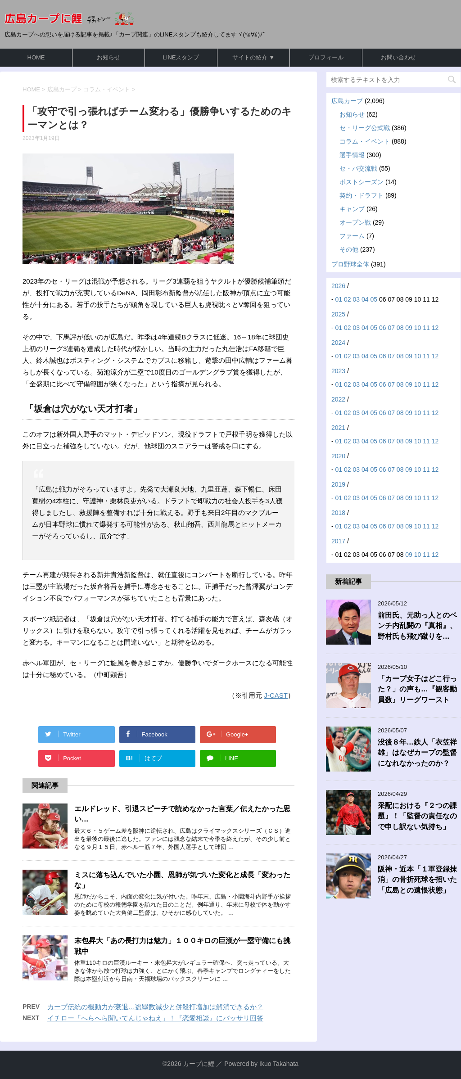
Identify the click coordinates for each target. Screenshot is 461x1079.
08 (400, 327)
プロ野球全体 (350, 264)
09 (408, 327)
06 (382, 327)
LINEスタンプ (181, 57)
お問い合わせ (398, 57)
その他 (348, 249)
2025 (338, 314)
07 (391, 327)
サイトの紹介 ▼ (253, 57)
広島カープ (347, 100)
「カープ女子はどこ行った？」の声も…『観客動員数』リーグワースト (417, 689)
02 (347, 299)
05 (373, 299)
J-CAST (276, 695)
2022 (338, 399)
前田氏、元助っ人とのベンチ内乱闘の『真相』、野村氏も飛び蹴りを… (417, 625)
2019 (338, 484)
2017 (338, 541)
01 (339, 299)
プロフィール (325, 57)
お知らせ (108, 57)
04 (365, 299)
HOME (36, 57)
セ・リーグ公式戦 (364, 127)
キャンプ (352, 208)
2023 (338, 371)
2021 (338, 427)
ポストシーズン (361, 181)
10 (417, 327)
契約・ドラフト (361, 195)
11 (426, 327)
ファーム (352, 235)
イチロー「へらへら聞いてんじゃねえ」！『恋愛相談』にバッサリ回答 (155, 1018)
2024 (338, 342)
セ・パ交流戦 (358, 168)
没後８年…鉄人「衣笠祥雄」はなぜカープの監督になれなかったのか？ (417, 752)
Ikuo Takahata (278, 1063)
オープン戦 (355, 222)
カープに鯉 (198, 1063)
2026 (338, 285)
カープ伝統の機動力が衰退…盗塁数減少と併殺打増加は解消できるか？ (155, 1007)
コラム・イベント (364, 141)
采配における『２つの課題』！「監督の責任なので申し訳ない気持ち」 (417, 816)
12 (435, 327)
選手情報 (352, 154)
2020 (338, 456)
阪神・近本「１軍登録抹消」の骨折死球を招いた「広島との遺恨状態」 (417, 879)
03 (356, 299)
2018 (338, 512)
